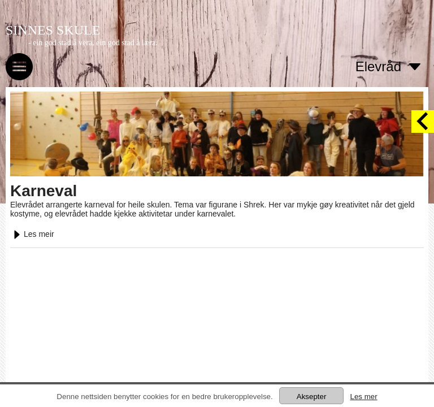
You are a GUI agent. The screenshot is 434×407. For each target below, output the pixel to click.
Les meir (32, 234)
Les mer (363, 396)
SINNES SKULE (53, 30)
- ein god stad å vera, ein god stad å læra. (93, 42)
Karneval (43, 191)
